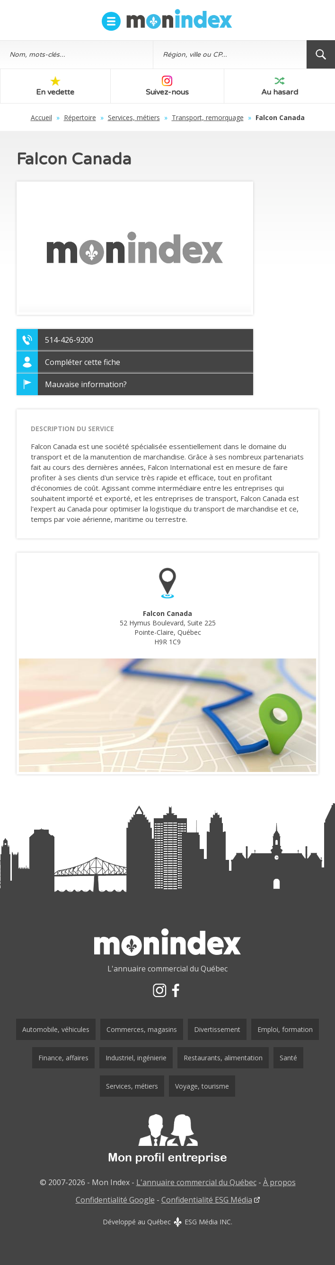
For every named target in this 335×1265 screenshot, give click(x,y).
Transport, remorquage (208, 117)
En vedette (55, 86)
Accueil (41, 117)
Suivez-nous (167, 86)
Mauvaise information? (86, 384)
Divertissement (217, 1029)
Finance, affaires (63, 1057)
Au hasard (279, 86)
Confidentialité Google (115, 1200)
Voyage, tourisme (202, 1086)
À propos (279, 1182)
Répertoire (80, 117)
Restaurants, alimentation (223, 1057)
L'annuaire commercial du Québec (196, 1182)
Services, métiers (134, 117)
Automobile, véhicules (55, 1029)
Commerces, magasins (141, 1029)
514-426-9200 (69, 340)
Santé (288, 1057)
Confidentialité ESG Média (206, 1200)
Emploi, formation (285, 1029)
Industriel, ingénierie (136, 1057)
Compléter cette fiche (82, 362)
